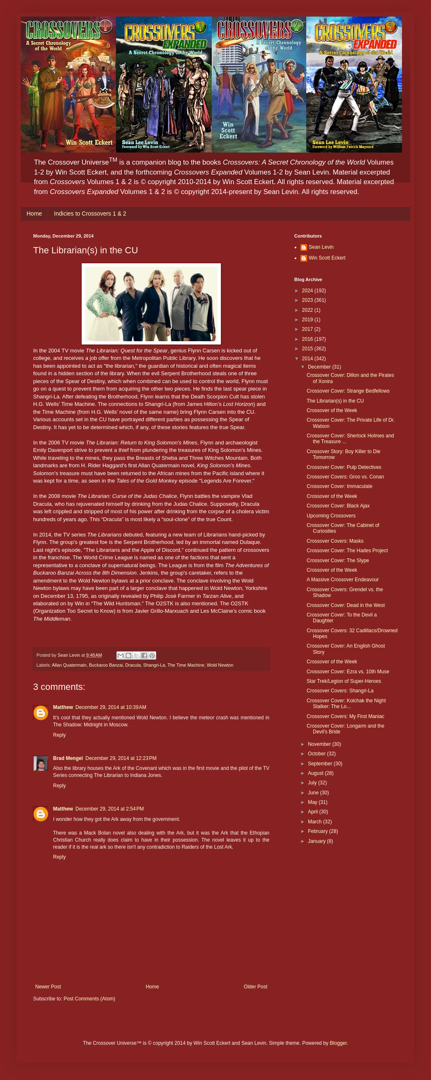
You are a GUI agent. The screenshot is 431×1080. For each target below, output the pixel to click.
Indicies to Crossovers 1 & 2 (90, 213)
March (315, 822)
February (318, 831)
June (314, 793)
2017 (308, 329)
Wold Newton (220, 665)
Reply (59, 735)
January (317, 841)
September (321, 764)
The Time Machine (185, 665)
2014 (308, 359)
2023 (308, 300)
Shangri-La (154, 665)
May (313, 802)
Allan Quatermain (69, 665)
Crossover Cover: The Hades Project (347, 550)
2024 (308, 291)
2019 (308, 320)
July (313, 783)
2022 (308, 310)
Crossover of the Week (332, 410)
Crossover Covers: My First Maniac (345, 716)
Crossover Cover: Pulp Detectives (344, 467)
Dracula (132, 665)
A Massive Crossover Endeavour (343, 579)
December (320, 367)
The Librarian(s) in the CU (335, 401)
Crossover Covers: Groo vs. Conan (345, 477)
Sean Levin (321, 247)
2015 (308, 349)
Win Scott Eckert (327, 258)
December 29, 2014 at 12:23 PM (121, 758)
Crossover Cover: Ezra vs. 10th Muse (348, 672)
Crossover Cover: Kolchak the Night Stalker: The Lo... (346, 703)
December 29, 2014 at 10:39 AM (110, 707)
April (313, 812)
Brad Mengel (68, 758)
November (320, 744)
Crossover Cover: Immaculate (340, 486)
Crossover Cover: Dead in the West (346, 605)
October (317, 754)
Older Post (255, 987)
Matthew (63, 707)
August (316, 773)
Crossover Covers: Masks (335, 541)
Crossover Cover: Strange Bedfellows (348, 391)
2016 (308, 339)
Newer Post (48, 987)
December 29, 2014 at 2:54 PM (109, 809)
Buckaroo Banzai (106, 665)
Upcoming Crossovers (331, 516)
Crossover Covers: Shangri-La (340, 691)
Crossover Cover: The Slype (338, 560)
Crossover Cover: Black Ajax (338, 506)
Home (34, 213)
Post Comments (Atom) (89, 999)
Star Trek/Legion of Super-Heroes (344, 681)
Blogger (338, 1043)
